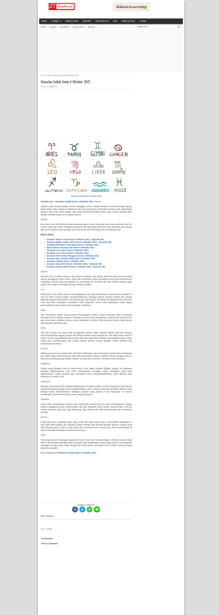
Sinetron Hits (102, 21)
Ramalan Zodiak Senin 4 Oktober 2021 (65, 81)
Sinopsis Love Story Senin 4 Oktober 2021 (68, 250)
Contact (52, 27)
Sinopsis (87, 21)
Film (115, 21)
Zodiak (143, 21)
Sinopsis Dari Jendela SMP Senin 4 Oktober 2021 (71, 258)
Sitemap (91, 27)
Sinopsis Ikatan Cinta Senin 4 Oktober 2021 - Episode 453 (75, 239)
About (43, 27)
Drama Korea (71, 21)
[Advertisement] (111, 51)
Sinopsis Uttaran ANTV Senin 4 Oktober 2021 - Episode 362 (76, 267)
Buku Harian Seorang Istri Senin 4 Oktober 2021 (70, 247)
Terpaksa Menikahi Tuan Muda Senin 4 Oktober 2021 (73, 245)
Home (44, 21)
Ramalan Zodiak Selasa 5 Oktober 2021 (76, 453)
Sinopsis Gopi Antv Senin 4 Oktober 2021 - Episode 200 (74, 264)
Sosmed (55, 21)
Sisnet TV (53, 87)
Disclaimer (64, 27)
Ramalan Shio (128, 21)
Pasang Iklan (78, 27)
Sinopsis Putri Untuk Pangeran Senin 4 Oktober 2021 (73, 256)
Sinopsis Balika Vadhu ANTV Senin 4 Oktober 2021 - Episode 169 (79, 242)
